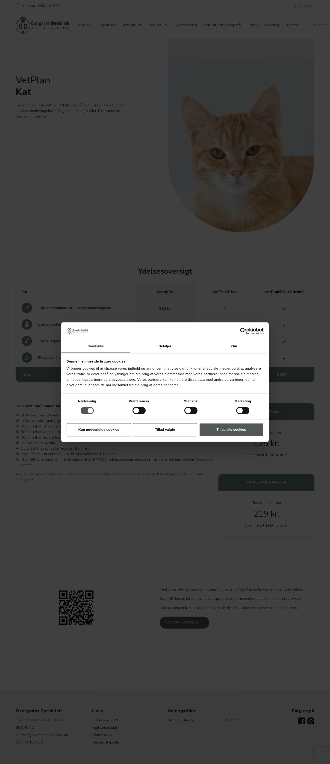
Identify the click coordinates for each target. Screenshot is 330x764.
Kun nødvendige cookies (98, 430)
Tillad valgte (165, 430)
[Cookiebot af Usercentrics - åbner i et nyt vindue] (243, 331)
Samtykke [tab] (96, 346)
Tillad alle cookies (231, 430)
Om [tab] (234, 346)
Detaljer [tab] (165, 346)
